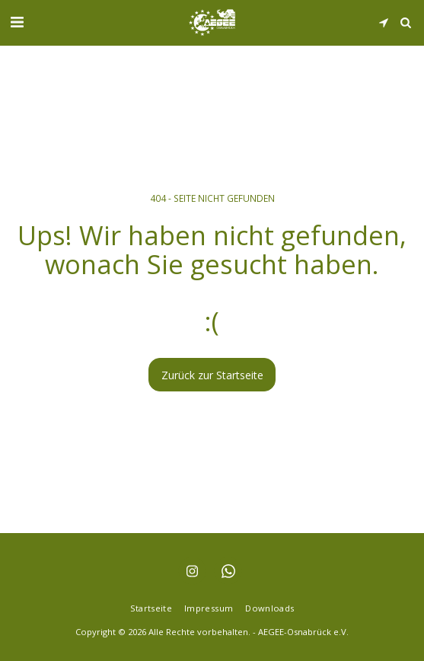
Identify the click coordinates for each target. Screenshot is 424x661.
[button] (17, 21)
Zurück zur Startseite (212, 375)
